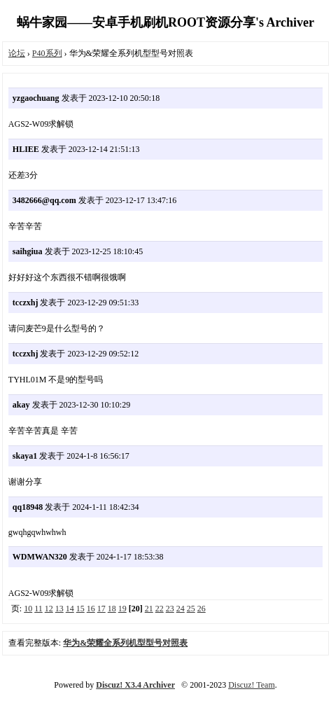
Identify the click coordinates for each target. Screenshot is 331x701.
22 (159, 608)
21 (149, 608)
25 (191, 608)
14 (70, 608)
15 (80, 608)
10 (28, 608)
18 (112, 608)
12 (49, 608)
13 (59, 608)
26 (201, 608)
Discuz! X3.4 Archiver (135, 685)
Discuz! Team (251, 685)
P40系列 (47, 53)
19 (122, 608)
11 (38, 608)
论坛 (16, 53)
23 (170, 608)
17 (101, 608)
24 (180, 608)
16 (91, 608)
